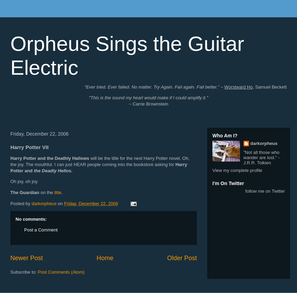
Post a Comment (41, 229)
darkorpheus (264, 143)
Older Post (182, 258)
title (57, 192)
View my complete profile (237, 170)
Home (105, 258)
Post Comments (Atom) (61, 272)
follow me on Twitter (265, 191)
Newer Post (26, 258)
